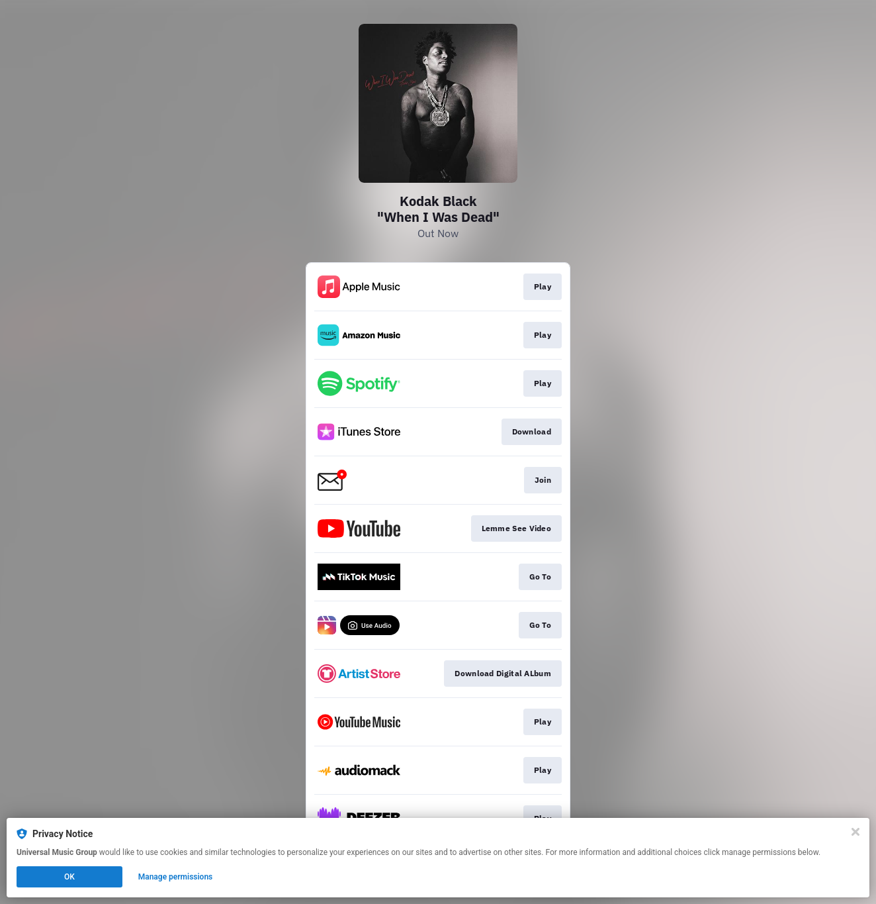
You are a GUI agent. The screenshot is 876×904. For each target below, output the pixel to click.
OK (69, 876)
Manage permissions (175, 876)
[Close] (855, 831)
